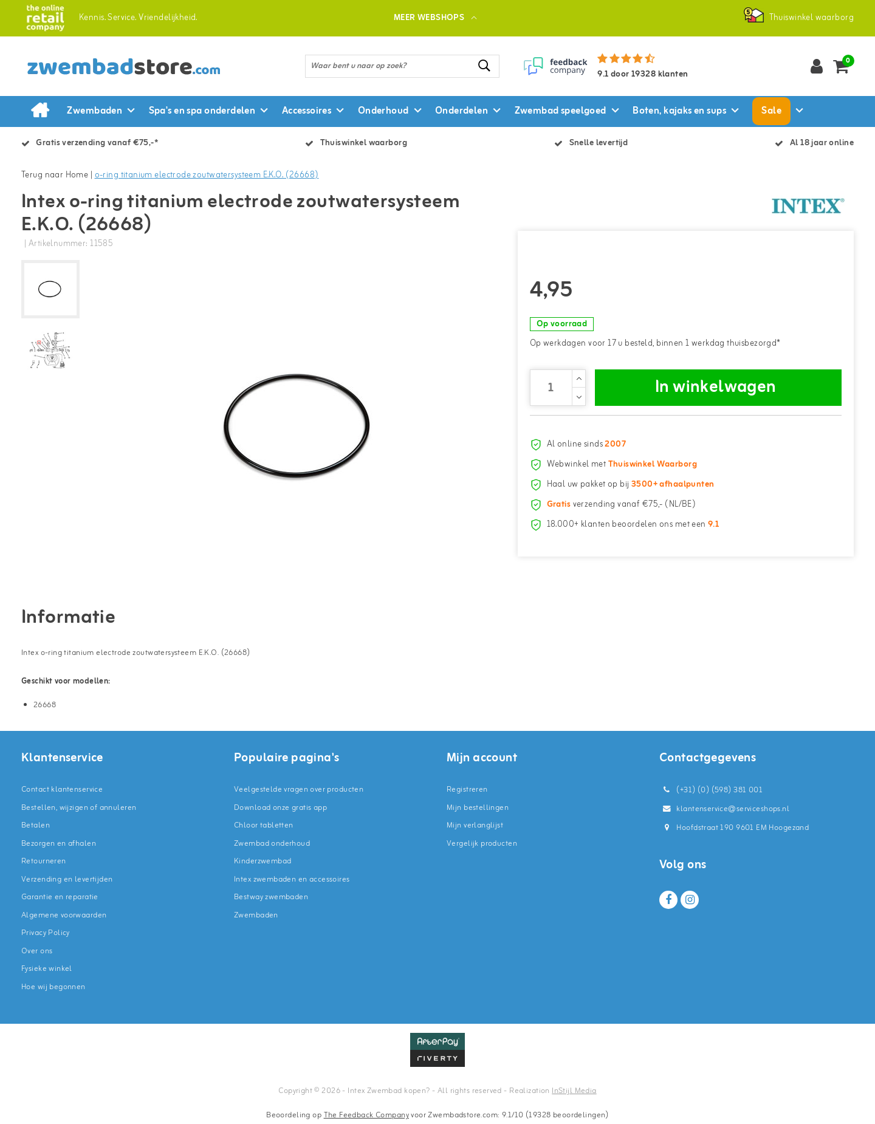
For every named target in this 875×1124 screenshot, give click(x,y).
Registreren (467, 789)
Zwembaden (256, 915)
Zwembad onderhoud (272, 843)
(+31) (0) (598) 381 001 (711, 790)
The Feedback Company (366, 1115)
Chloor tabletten (263, 825)
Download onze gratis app (280, 807)
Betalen (35, 825)
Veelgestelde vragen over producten (298, 789)
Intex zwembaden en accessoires (292, 879)
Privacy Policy (45, 933)
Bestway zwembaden (271, 897)
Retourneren (43, 861)
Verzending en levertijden (67, 879)
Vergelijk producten (482, 843)
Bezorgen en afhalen (58, 843)
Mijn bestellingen (478, 807)
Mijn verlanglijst (475, 825)
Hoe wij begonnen (53, 987)
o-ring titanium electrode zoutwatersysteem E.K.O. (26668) (207, 175)
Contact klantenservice (62, 789)
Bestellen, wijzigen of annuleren (78, 807)
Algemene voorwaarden (63, 915)
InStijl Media (574, 1091)
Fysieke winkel (46, 968)
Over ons (36, 951)
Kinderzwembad (262, 861)
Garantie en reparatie (59, 897)
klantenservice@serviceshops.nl (724, 809)
